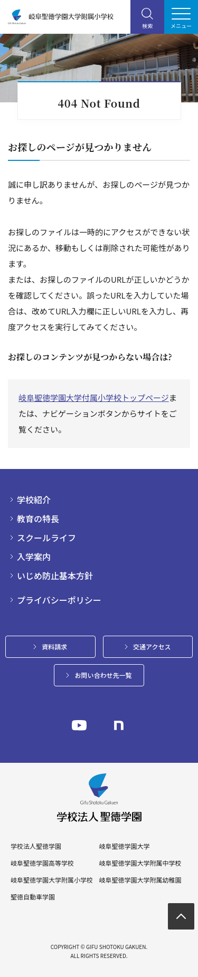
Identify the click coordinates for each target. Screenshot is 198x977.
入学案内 (34, 556)
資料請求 (54, 646)
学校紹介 (34, 499)
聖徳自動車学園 (33, 897)
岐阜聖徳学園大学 (124, 846)
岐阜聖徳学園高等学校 (42, 863)
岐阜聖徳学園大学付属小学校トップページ (93, 397)
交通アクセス (152, 646)
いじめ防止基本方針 (55, 575)
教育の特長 (38, 518)
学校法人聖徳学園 (36, 846)
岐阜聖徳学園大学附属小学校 (52, 880)
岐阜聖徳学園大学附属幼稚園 (140, 880)
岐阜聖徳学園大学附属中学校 (140, 863)
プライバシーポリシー (59, 600)
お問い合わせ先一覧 (102, 675)
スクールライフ (46, 537)
